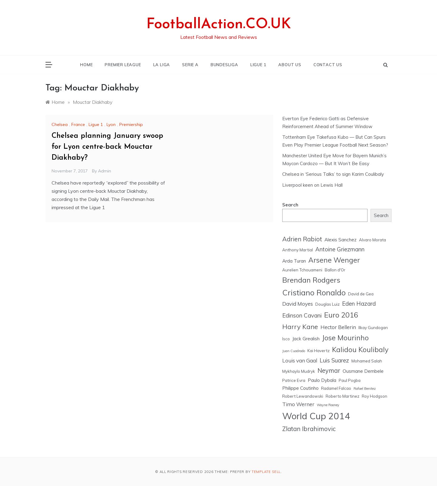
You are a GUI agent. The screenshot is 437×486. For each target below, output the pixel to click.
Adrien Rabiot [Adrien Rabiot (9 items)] (302, 239)
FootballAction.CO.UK (218, 24)
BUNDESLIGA (224, 64)
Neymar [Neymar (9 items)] (328, 370)
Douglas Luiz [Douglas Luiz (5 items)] (327, 304)
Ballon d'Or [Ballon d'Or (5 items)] (335, 269)
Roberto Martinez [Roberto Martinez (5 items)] (342, 396)
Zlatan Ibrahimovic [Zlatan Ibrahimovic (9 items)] (309, 429)
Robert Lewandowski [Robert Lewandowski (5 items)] (302, 396)
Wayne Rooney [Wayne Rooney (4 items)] (328, 405)
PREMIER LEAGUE (123, 64)
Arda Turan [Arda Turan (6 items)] (294, 261)
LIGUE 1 (258, 64)
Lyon (111, 124)
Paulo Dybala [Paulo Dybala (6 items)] (322, 380)
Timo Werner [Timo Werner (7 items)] (298, 404)
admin (104, 171)
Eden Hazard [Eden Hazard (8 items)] (359, 303)
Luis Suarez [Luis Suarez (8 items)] (334, 360)
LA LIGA (161, 64)
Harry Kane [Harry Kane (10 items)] (300, 326)
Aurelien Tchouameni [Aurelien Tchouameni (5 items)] (302, 269)
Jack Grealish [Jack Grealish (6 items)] (306, 338)
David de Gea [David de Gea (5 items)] (361, 293)
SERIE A (190, 64)
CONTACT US (327, 64)
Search (290, 205)
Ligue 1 (96, 124)
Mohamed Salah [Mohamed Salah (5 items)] (366, 361)
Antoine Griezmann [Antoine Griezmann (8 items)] (339, 249)
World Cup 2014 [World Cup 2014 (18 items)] (316, 415)
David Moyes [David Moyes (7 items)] (297, 304)
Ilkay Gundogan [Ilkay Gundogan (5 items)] (373, 327)
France (78, 124)
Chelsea (60, 124)
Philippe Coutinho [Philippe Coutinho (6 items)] (300, 388)
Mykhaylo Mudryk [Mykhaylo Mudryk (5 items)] (298, 371)
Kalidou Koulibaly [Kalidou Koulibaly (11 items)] (360, 349)
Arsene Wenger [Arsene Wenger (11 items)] (334, 260)
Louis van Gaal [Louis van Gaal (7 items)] (299, 360)
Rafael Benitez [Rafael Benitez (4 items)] (365, 388)
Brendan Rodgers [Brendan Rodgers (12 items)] (311, 279)
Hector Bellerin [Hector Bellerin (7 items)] (338, 327)
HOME (86, 64)
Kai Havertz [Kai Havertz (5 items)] (318, 350)
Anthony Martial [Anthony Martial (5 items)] (297, 249)
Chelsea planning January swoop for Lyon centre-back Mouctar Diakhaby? (107, 146)
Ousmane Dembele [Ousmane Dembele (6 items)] (363, 371)
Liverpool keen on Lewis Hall (312, 185)
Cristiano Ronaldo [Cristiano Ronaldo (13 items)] (314, 292)
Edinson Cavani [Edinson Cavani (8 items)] (302, 315)
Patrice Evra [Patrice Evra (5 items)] (293, 380)
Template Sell (266, 472)
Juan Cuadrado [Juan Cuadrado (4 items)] (293, 351)
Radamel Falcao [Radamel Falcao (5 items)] (336, 388)
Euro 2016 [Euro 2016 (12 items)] (341, 314)
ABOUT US (289, 64)
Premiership (131, 124)
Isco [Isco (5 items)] (286, 338)
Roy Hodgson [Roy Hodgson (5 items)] (374, 396)
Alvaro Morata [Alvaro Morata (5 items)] (372, 239)
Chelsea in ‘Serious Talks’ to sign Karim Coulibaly (333, 174)
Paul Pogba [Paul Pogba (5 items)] (350, 380)
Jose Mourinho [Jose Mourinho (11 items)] (345, 337)
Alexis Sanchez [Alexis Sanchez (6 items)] (340, 239)
